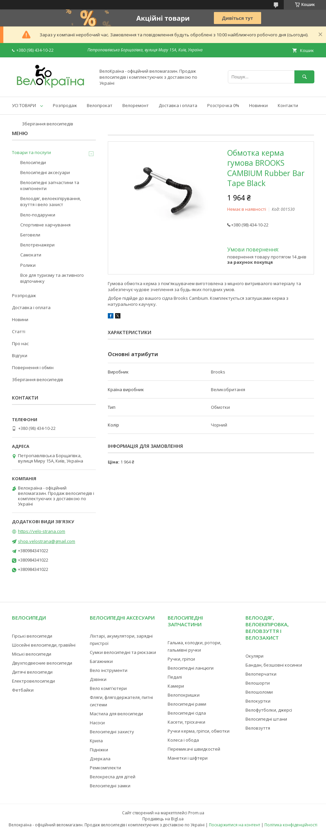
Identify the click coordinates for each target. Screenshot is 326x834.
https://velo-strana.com (41, 531)
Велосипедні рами (187, 704)
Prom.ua (196, 813)
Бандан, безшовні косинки (273, 665)
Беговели (30, 235)
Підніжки (99, 750)
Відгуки (19, 355)
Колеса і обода (183, 740)
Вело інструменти (108, 670)
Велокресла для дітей (112, 777)
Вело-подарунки (37, 215)
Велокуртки (257, 701)
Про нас (20, 343)
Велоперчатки (260, 674)
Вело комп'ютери (108, 688)
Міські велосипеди (31, 654)
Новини (20, 319)
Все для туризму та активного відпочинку (52, 278)
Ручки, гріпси (181, 659)
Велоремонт (135, 105)
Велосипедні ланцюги (191, 668)
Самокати (30, 255)
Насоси (97, 723)
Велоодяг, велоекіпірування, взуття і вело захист (50, 201)
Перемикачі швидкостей (194, 749)
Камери (176, 686)
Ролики (28, 265)
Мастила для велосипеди (116, 714)
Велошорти (257, 683)
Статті (18, 331)
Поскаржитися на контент (234, 825)
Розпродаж (65, 105)
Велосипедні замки (110, 786)
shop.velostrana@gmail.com (46, 541)
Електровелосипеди (33, 681)
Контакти (288, 105)
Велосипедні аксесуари (45, 172)
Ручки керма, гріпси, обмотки (199, 731)
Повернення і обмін (33, 367)
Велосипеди (33, 162)
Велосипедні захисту (112, 732)
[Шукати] (304, 76)
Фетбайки (23, 690)
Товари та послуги (31, 152)
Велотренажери (37, 245)
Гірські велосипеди (32, 636)
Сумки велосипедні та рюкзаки (123, 652)
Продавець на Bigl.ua (163, 819)
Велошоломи (259, 692)
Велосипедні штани (266, 719)
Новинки (258, 105)
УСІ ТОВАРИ (24, 105)
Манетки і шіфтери (188, 758)
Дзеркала (100, 759)
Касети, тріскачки (186, 722)
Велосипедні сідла (187, 713)
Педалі (175, 677)
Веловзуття (257, 728)
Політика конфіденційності (290, 825)
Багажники (101, 661)
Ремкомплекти (105, 768)
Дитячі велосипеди (32, 672)
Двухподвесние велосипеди (42, 663)
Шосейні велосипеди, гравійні (44, 645)
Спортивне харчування (45, 225)
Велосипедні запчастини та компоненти (49, 185)
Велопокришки (184, 695)
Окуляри (254, 656)
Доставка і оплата (178, 105)
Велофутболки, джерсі (268, 710)
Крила (96, 741)
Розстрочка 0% (223, 105)
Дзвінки (98, 679)
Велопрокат (99, 105)
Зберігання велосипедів (47, 124)
